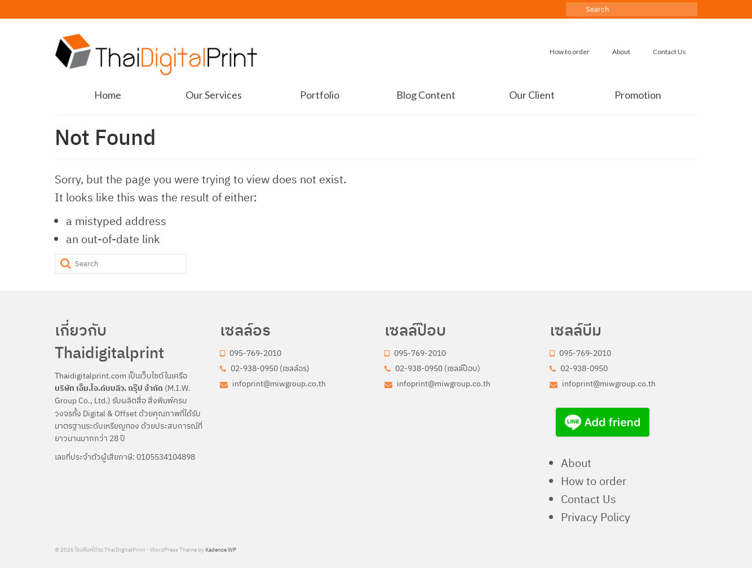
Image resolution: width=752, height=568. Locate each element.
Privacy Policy (595, 517)
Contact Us (588, 499)
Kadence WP (220, 549)
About (576, 462)
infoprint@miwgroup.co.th (273, 383)
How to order (593, 480)
